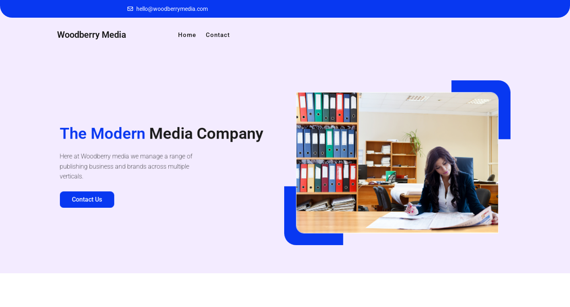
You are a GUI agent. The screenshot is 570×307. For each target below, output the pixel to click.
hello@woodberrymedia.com (172, 9)
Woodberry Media (91, 35)
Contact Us (88, 198)
